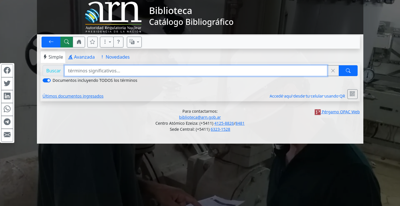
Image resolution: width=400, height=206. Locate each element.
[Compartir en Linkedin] (7, 96)
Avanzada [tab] (81, 57)
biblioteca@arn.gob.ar (200, 117)
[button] (79, 42)
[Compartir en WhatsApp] (7, 109)
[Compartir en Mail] (7, 135)
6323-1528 (220, 129)
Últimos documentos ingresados (73, 96)
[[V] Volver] (51, 42)
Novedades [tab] (115, 57)
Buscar (53, 71)
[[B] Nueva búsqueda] (66, 42)
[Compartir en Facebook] (7, 71)
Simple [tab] (53, 57)
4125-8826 (224, 123)
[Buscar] (348, 70)
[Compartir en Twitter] (7, 83)
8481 (240, 123)
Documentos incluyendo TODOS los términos (95, 80)
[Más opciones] (107, 42)
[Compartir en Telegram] (7, 122)
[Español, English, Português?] (134, 42)
